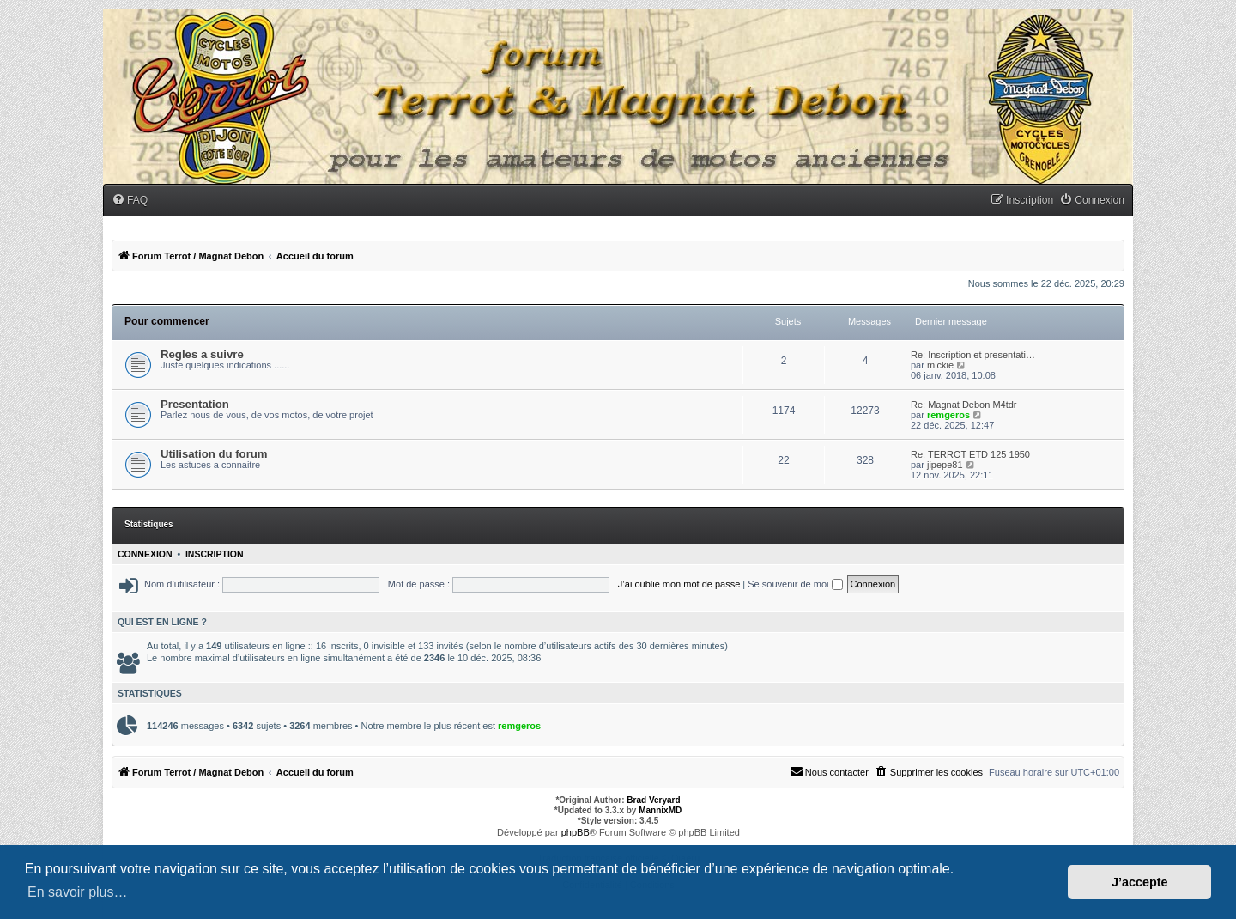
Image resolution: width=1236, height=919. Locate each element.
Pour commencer (166, 321)
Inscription (214, 554)
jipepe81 (945, 465)
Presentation (195, 404)
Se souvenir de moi (795, 584)
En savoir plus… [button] (77, 892)
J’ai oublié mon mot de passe (679, 584)
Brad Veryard (653, 800)
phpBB (575, 832)
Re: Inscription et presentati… (973, 355)
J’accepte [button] (1140, 882)
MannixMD (660, 810)
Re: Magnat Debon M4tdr (964, 404)
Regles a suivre (202, 354)
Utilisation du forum (214, 453)
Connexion (145, 554)
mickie (940, 365)
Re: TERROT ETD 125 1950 (970, 454)
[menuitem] (130, 200)
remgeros (948, 415)
